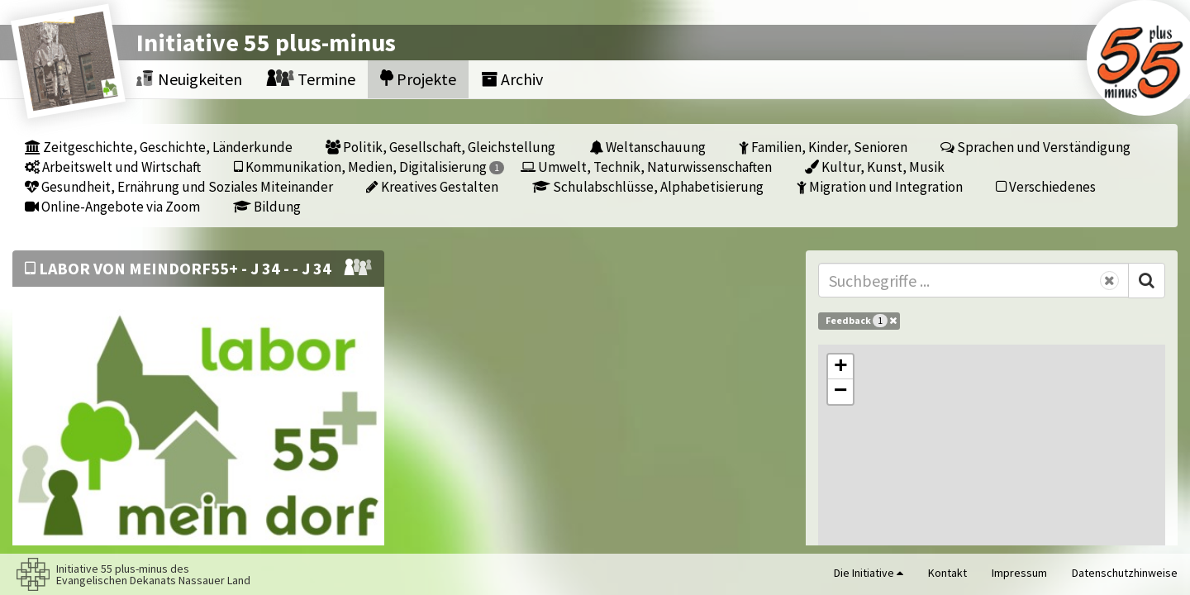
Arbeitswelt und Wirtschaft (113, 166)
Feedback (861, 320)
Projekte (418, 79)
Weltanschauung (647, 146)
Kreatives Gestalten (432, 186)
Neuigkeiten (189, 79)
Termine (311, 79)
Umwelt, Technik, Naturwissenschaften (646, 166)
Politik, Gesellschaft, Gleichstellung (440, 146)
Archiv (512, 79)
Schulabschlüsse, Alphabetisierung (648, 186)
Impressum (1019, 572)
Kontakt (947, 572)
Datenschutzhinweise (1125, 572)
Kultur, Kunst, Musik (875, 166)
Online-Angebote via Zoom (112, 206)
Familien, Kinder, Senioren (823, 146)
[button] (840, 367)
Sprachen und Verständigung (1035, 146)
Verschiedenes (1046, 186)
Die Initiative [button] (868, 572)
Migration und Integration (880, 186)
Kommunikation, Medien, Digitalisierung (369, 166)
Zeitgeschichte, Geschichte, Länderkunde (159, 146)
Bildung (267, 206)
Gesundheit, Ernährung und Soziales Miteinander (179, 186)
